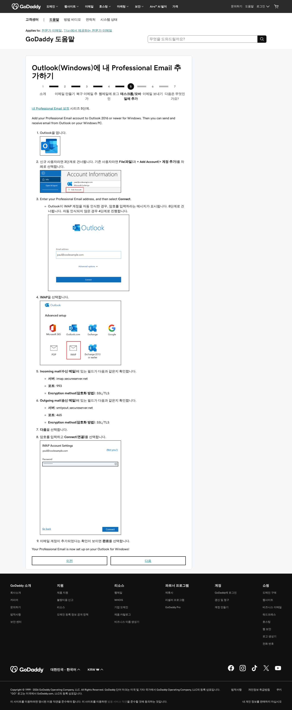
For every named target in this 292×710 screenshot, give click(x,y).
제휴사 (169, 592)
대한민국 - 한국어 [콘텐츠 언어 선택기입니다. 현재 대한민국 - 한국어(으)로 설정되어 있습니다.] (65, 669)
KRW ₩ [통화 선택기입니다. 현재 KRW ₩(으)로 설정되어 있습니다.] (96, 669)
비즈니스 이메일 (272, 607)
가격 (175, 6)
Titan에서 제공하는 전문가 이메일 (88, 30)
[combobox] (202, 39)
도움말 (54, 19)
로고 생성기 (269, 636)
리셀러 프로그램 (174, 600)
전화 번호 (268, 643)
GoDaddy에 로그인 (226, 592)
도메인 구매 (269, 592)
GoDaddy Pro (172, 607)
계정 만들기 (222, 607)
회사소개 (15, 592)
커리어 (14, 600)
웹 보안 (267, 629)
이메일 (89, 6)
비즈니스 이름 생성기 (126, 621)
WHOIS (118, 600)
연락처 (91, 19)
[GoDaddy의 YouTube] (278, 670)
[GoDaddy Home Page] (27, 669)
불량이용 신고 (65, 600)
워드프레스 (269, 614)
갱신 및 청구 (222, 600)
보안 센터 (15, 621)
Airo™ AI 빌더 (158, 6)
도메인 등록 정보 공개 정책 (72, 614)
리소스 (61, 607)
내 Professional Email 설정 (50, 108)
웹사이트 (268, 600)
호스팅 (267, 621)
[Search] (262, 39)
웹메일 (118, 592)
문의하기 (15, 607)
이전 (69, 560)
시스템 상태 (108, 19)
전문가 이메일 (52, 30)
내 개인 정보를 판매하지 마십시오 (262, 701)
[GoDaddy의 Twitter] (266, 670)
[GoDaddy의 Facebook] (231, 670)
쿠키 (279, 689)
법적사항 (15, 614)
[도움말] (249, 6)
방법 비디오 (72, 19)
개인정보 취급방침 (259, 689)
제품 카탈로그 (122, 614)
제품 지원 (62, 592)
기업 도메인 (121, 607)
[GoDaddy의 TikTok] (254, 670)
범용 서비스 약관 (117, 701)
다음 (148, 560)
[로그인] (264, 6)
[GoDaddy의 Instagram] (242, 670)
